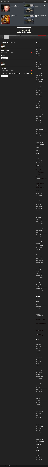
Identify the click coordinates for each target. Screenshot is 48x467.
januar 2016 (38, 73)
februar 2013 (38, 127)
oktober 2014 (38, 94)
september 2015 (39, 79)
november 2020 (39, 45)
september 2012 (39, 129)
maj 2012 (38, 137)
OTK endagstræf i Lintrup (40, 5)
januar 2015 (38, 92)
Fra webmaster (42, 37)
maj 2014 (38, 103)
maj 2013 (38, 122)
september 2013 (39, 114)
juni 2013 (37, 120)
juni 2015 (37, 86)
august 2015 (38, 81)
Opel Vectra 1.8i (5, 68)
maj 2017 (38, 53)
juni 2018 (37, 49)
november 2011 (39, 142)
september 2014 (39, 96)
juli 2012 (37, 133)
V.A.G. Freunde (14, 15)
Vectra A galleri (5, 50)
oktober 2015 (38, 77)
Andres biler (13, 37)
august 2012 (38, 131)
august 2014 (38, 99)
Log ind (37, 155)
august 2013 (38, 116)
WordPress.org (39, 162)
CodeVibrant (24, 465)
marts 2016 (38, 70)
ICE (18, 37)
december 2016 (39, 57)
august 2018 (38, 47)
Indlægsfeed (38, 158)
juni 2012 (37, 135)
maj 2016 (38, 66)
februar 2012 (38, 140)
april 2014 (38, 105)
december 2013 (39, 112)
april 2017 (38, 55)
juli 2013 (37, 118)
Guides (34, 37)
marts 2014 (38, 107)
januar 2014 (38, 109)
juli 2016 (37, 62)
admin (12, 52)
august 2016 (38, 60)
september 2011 (39, 144)
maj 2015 (38, 88)
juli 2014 (37, 101)
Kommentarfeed (39, 160)
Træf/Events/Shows (26, 37)
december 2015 (39, 75)
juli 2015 (37, 83)
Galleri (5, 37)
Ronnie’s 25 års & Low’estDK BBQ (40, 16)
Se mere (4, 58)
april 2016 (38, 68)
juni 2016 (37, 64)
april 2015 (38, 90)
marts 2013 (38, 124)
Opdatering (13, 5)
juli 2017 (37, 51)
